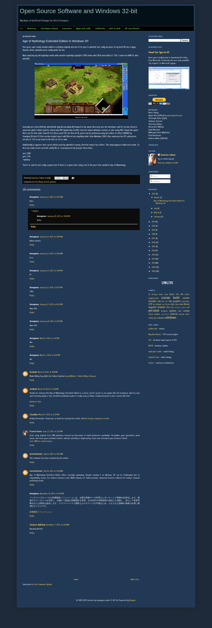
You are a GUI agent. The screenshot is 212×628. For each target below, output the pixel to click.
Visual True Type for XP (158, 52)
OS (172, 307)
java (163, 304)
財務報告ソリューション (41, 512)
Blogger (132, 600)
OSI (149, 340)
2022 (154, 194)
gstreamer (185, 301)
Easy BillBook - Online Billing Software (80, 376)
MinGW (186, 304)
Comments (155, 181)
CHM (181, 294)
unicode (181, 314)
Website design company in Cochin (95, 418)
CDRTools (100, 28)
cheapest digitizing (37, 525)
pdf (188, 307)
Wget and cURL (83, 28)
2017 (154, 238)
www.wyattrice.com (174, 115)
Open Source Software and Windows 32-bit (78, 11)
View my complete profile (168, 163)
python (173, 310)
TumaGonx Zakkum (168, 155)
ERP (166, 301)
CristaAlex (34, 414)
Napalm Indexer (154, 334)
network (161, 307)
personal (153, 310)
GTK (150, 304)
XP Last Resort (132, 28)
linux (177, 304)
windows (53, 182)
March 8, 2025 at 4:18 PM (48, 372)
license (167, 304)
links (173, 304)
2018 (154, 234)
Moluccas (32, 28)
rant (179, 311)
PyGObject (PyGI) (49, 28)
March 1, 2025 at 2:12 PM (49, 338)
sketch (150, 314)
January (157, 216)
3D (149, 294)
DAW (159, 301)
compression (153, 298)
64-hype (155, 294)
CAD (177, 294)
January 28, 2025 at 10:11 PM (51, 321)
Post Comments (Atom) (43, 584)
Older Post (134, 579)
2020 (154, 226)
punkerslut (152, 328)
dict (163, 301)
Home (76, 579)
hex (36, 182)
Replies (36, 211)
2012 (154, 259)
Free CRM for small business (41, 441)
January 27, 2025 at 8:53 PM (51, 287)
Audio (161, 294)
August (157, 197)
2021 (154, 221)
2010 (154, 267)
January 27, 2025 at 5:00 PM (51, 270)
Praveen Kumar (36, 431)
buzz (172, 294)
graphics (177, 301)
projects (164, 311)
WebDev (161, 318)
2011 (153, 263)
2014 (154, 250)
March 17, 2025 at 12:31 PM (49, 414)
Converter (67, 28)
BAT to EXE (114, 28)
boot (166, 294)
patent (183, 307)
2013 (154, 255)
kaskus (151, 363)
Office (168, 307)
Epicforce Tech (35, 401)
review (186, 310)
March (157, 212)
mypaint (152, 307)
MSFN (150, 345)
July (156, 208)
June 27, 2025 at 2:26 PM (53, 431)
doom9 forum (153, 357)
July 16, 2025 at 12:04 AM (53, 471)
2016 (154, 242)
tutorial (46, 182)
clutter (187, 294)
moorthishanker (36, 454)
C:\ (21, 28)
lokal (181, 304)
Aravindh (33, 372)
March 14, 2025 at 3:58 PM (48, 389)
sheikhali (33, 389)
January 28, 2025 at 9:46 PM (58, 216)
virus (156, 318)
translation (165, 314)
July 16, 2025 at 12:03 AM (53, 454)
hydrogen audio (154, 351)
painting (177, 307)
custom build (170, 298)
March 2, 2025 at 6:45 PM (50, 355)
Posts (153, 176)
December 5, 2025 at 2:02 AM (57, 525)
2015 (154, 246)
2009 (154, 271)
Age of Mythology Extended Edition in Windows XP (169, 202)
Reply (32, 205)
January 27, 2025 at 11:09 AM (51, 236)
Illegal (41, 182)
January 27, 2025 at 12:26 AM (51, 197)
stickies (157, 314)
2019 (154, 230)
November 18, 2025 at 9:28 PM (52, 493)
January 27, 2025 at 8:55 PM (51, 304)
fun (33, 182)
